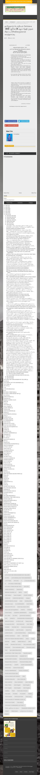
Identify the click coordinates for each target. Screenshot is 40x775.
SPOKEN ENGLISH (8, 525)
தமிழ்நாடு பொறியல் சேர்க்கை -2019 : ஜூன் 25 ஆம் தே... (19, 342)
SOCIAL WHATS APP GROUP (10, 522)
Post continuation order (9, 491)
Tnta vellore (6, 561)
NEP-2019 (6, 472)
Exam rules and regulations (10, 426)
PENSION (6, 489)
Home (5, 198)
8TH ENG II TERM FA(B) (9, 392)
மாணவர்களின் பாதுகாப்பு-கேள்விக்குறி (15, 329)
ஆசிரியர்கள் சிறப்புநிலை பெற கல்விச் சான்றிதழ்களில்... (19, 284)
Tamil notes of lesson (8, 545)
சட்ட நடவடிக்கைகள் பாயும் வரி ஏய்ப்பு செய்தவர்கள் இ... (19, 346)
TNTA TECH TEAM (8, 560)
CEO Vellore (6, 404)
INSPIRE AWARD (8, 459)
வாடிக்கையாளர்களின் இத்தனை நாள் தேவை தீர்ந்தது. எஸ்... (19, 347)
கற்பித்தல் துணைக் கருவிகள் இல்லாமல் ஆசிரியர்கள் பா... (19, 310)
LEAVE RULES (7, 464)
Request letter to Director (9, 506)
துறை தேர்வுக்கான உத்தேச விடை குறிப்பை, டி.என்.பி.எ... (19, 289)
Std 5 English (7, 534)
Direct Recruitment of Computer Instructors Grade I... (18, 350)
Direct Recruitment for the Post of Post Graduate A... (18, 268)
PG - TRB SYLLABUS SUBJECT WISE (15, 373)
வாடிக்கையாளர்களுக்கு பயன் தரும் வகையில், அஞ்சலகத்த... (20, 264)
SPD (5, 524)
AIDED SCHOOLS (8, 396)
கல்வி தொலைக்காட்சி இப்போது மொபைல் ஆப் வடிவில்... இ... (20, 340)
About (21, 771)
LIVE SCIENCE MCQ (8, 465)
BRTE (5, 401)
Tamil (5, 544)
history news (6, 448)
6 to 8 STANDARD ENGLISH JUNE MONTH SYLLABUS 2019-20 (20, 306)
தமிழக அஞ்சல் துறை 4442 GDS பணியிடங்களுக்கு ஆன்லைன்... (21, 305)
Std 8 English (7, 539)
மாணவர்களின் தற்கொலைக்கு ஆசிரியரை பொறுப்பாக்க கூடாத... (21, 312)
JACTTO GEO (7, 461)
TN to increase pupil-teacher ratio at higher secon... (17, 339)
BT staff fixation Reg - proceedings (14, 255)
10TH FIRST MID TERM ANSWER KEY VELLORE (15, 379)
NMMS (5, 480)
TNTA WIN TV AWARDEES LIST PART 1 (13, 563)
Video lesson (7, 569)
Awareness (6, 398)
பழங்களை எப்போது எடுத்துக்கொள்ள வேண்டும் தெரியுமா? (20, 316)
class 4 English (7, 406)
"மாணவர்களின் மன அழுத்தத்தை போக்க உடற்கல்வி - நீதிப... (20, 291)
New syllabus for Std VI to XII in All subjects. (16, 336)
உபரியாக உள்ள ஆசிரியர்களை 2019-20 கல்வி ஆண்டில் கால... (20, 304)
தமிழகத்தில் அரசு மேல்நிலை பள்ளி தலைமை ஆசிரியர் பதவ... (20, 227)
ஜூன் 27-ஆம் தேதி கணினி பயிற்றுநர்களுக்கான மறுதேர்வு (19, 278)
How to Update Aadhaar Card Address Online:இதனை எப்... (19, 318)
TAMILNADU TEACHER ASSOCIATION (21, 766)
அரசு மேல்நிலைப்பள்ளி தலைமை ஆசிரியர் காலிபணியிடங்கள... (21, 299)
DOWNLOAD (7, 417)
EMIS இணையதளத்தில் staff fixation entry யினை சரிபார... (19, 270)
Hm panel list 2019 (8, 450)
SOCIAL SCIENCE (8, 519)
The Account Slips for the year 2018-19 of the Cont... (18, 375)
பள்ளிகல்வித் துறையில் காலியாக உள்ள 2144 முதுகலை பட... (20, 279)
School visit (6, 514)
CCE (5, 403)
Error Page (31, 771)
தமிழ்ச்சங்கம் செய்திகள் (9, 571)
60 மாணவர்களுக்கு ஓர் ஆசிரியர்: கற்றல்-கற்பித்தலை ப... (19, 360)
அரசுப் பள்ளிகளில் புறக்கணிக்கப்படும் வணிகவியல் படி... (19, 288)
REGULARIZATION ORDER (10, 505)
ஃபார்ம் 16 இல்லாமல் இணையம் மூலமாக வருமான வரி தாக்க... (20, 352)
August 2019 (9, 221)
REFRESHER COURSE (9, 503)
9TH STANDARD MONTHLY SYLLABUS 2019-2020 (18, 295)
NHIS (5, 476)
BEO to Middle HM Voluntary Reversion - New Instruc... (18, 243)
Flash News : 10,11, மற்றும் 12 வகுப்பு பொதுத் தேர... (18, 343)
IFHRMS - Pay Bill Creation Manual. (14, 260)
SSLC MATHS (7, 528)
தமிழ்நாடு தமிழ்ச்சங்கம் (9, 199)
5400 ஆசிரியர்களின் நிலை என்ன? (14, 292)
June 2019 (9, 224)
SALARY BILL (7, 509)
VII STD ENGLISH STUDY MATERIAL (14, 330)
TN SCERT (6, 550)
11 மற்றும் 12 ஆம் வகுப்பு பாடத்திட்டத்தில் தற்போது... (18, 337)
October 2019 (10, 218)
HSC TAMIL (6, 453)
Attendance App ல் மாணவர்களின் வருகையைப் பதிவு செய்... (20, 367)
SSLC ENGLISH (7, 527)
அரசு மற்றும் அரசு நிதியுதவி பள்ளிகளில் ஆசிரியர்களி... (19, 362)
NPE (5, 483)
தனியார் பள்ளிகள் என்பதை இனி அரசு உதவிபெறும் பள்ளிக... (20, 245)
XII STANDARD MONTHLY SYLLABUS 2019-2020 (17, 294)
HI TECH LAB (7, 447)
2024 (6, 207)
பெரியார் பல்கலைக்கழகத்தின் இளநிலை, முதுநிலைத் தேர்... (19, 366)
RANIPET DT (7, 501)
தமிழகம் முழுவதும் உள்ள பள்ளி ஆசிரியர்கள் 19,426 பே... (19, 298)
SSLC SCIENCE (7, 530)
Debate (5, 412)
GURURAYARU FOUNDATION (11, 443)
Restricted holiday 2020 (9, 508)
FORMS (5, 429)
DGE (5, 415)
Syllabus (6, 542)
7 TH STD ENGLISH (8, 389)
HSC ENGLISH (7, 451)
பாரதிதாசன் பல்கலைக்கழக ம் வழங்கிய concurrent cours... (19, 241)
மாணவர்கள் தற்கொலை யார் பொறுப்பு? (15, 275)
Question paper (7, 498)
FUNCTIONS (7, 431)
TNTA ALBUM (7, 553)
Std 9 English (7, 541)
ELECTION (6, 421)
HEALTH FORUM (8, 445)
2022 (6, 209)
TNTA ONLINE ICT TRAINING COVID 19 (13, 558)
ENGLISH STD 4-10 (8, 423)
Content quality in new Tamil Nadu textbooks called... (18, 365)
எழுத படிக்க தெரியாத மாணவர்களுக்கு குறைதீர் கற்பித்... (19, 356)
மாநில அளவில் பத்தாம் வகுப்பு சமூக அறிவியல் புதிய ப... (19, 369)
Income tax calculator (8, 458)
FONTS (5, 428)
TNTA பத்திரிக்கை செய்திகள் (10, 564)
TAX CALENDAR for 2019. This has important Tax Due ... (19, 237)
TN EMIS (6, 549)
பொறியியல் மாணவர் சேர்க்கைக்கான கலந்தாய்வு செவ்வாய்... (20, 287)
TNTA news (6, 556)
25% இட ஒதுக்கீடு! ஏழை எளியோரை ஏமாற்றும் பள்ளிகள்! (19, 363)
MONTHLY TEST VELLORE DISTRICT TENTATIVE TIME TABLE (20, 254)
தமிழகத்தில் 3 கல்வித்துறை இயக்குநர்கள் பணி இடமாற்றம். (19, 235)
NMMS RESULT (7, 481)
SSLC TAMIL (7, 533)
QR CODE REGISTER (9, 495)
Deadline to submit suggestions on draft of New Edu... (18, 247)
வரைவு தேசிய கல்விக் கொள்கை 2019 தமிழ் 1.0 (17, 326)
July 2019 (9, 222)
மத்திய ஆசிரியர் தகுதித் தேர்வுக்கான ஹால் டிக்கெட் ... (18, 285)
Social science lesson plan (10, 520)
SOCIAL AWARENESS (9, 517)
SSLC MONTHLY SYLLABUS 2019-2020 (15, 297)
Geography (6, 434)
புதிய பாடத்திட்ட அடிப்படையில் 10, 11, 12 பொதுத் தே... (19, 313)
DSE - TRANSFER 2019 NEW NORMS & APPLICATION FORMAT (21, 276)
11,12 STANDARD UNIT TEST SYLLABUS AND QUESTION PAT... (21, 248)
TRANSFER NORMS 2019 (10, 566)
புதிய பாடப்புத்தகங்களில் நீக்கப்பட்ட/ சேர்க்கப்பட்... (18, 240)
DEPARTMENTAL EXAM (9, 414)
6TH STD (6, 385)
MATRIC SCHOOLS (8, 469)
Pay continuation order (9, 487)
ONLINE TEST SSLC (8, 486)
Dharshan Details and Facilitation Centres (15, 228)
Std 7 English (7, 538)
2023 (6, 208)
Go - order (6, 436)
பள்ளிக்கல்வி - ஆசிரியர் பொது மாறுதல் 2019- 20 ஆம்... (19, 315)
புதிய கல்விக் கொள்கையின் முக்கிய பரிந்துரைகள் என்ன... (19, 258)
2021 (6, 211)
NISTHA (6, 478)
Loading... (6, 740)
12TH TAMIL (6, 384)
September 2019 (10, 220)
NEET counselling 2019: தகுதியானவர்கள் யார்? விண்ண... (19, 334)
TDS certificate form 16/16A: (12, 234)
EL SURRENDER (8, 420)
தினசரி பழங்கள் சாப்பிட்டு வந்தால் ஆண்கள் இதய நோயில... (20, 322)
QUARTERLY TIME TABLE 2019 (11, 497)
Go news (6, 437)
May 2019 (9, 376)
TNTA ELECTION (8, 555)
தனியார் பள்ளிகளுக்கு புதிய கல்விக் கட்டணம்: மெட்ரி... (19, 257)
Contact (25, 771)
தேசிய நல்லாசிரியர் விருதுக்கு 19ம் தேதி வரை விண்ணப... (19, 357)
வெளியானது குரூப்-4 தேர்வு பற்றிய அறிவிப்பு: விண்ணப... (19, 370)
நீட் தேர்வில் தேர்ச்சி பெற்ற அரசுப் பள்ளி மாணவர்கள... (19, 359)
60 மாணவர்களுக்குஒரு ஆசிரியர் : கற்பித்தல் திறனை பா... (19, 353)
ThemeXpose (19, 767)
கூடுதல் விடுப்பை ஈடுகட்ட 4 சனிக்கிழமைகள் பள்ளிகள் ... (19, 261)
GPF (5, 440)
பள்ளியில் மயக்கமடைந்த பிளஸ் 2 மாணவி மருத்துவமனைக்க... (20, 232)
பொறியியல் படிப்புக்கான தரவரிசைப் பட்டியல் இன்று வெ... (20, 323)
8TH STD (6, 395)
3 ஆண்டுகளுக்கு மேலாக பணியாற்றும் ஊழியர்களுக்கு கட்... (20, 281)
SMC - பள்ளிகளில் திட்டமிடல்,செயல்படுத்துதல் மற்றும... (19, 231)
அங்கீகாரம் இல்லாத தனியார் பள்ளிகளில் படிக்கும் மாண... (19, 327)
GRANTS (6, 442)
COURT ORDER (7, 407)
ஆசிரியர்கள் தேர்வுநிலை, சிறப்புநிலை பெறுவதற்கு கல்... (19, 262)
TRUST (5, 567)
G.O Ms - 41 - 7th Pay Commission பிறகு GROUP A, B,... (19, 244)
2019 (6, 214)
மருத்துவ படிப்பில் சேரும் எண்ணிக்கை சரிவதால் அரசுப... (19, 355)
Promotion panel (7, 492)
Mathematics (7, 467)
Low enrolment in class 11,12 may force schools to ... (18, 282)
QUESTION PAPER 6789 (9, 500)
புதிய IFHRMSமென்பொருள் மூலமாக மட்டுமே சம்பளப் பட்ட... (20, 349)
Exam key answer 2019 (9, 425)
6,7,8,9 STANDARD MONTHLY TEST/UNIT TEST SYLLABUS (20, 250)
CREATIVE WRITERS (9, 410)
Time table (6, 547)
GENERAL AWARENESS (9, 432)
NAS (5, 470)
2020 (6, 212)
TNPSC (5, 552)
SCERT (5, 511)
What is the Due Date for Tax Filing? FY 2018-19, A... (18, 238)
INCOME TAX (7, 456)
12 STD (5, 381)
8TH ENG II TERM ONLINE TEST (11, 393)
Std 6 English (7, 536)
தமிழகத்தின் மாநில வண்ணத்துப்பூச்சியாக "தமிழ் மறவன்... (19, 225)
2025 (6, 205)
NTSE (5, 484)
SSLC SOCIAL (7, 531)
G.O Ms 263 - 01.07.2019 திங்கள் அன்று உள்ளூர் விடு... (19, 230)
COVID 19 (6, 409)
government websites (8, 439)
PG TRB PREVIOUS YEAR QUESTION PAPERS (17, 372)
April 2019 (8, 377)
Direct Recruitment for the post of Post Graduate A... (18, 267)
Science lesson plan (8, 516)
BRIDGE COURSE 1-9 (9, 399)
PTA (5, 494)
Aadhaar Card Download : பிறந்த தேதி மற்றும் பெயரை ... (19, 344)
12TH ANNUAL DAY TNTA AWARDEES (12, 382)
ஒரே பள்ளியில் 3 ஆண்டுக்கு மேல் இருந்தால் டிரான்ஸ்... (19, 274)
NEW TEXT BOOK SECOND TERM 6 (12, 473)
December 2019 (10, 215)
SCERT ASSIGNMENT (9, 512)
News (5, 475)
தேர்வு (5, 572)
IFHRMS (6, 454)
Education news (7, 418)
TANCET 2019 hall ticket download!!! (14, 325)
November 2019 (10, 217)
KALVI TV (6, 462)
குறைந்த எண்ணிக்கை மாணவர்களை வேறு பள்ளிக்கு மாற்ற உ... (20, 265)
